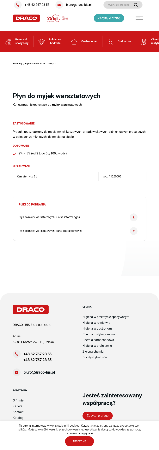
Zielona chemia (93, 351)
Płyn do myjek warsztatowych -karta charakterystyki (78, 231)
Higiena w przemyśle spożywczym (106, 317)
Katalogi (18, 418)
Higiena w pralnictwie (97, 346)
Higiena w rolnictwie (96, 323)
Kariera (17, 406)
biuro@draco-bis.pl (39, 372)
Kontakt (18, 412)
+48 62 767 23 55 (37, 354)
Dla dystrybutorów (95, 357)
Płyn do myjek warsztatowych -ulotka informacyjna (78, 217)
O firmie (18, 400)
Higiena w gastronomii (98, 328)
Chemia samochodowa (98, 340)
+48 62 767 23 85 (37, 359)
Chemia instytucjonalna (99, 334)
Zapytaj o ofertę (109, 18)
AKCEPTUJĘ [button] (79, 441)
